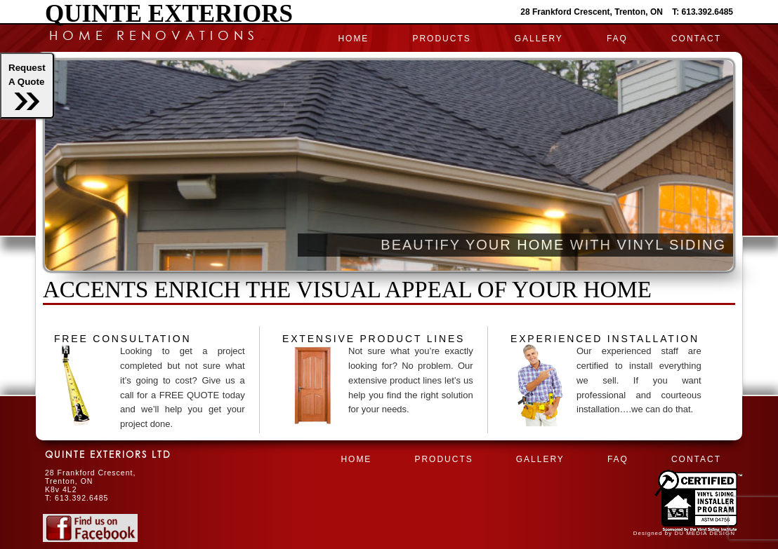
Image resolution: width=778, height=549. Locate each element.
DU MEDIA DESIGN (704, 533)
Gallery (539, 38)
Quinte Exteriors (169, 13)
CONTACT (696, 38)
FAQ (617, 38)
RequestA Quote (27, 86)
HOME (353, 38)
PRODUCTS (441, 38)
